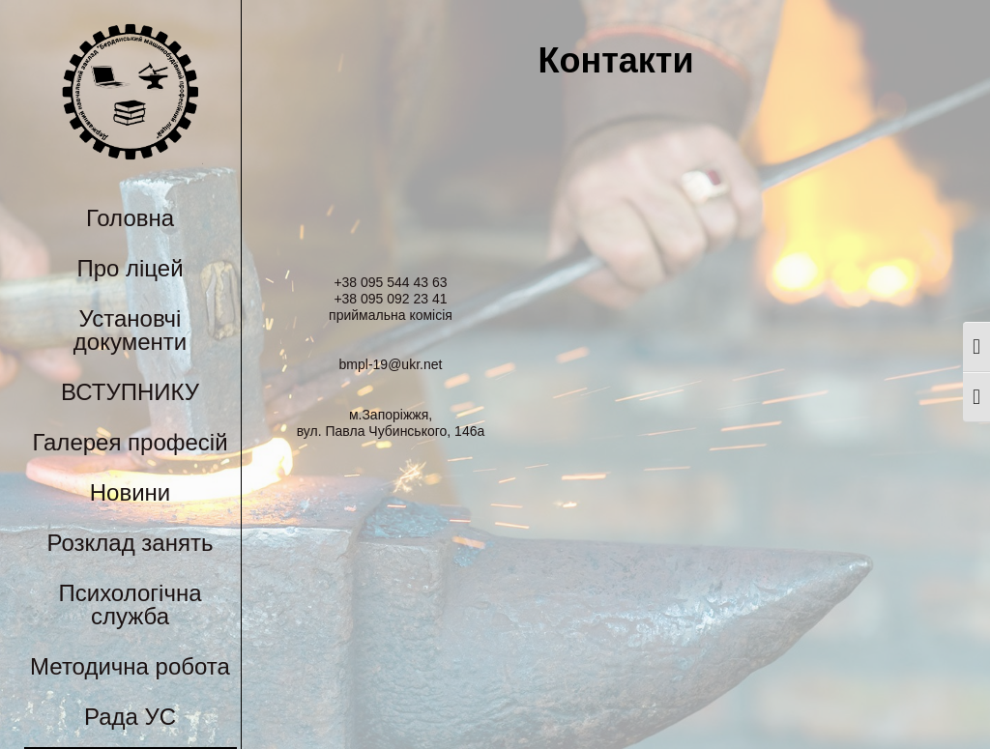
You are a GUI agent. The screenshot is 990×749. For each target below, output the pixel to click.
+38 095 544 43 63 (390, 282)
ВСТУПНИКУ (130, 392)
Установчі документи (130, 330)
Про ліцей (129, 268)
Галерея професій (129, 442)
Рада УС (130, 717)
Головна (130, 218)
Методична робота (130, 666)
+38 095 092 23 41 (390, 298)
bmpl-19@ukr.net (391, 364)
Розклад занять (130, 543)
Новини (130, 492)
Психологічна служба (129, 604)
